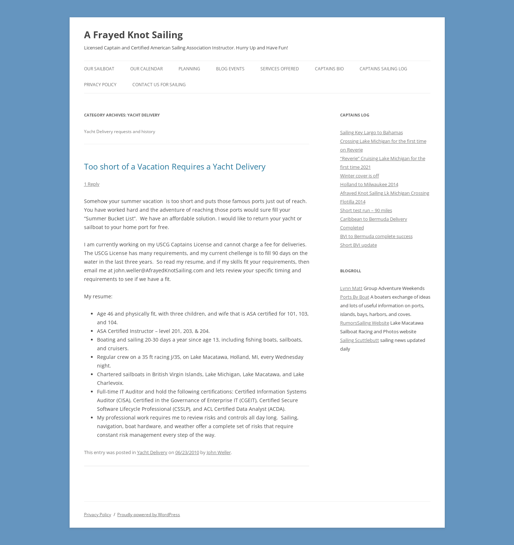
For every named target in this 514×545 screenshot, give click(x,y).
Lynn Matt (351, 288)
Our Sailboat (99, 69)
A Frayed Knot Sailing (133, 34)
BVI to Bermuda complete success (376, 236)
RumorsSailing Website (364, 323)
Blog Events (230, 69)
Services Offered (279, 69)
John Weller (219, 452)
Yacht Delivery (152, 452)
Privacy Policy (100, 85)
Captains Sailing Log (383, 69)
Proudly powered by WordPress (148, 514)
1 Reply (92, 184)
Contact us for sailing (159, 85)
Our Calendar (146, 69)
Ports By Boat (354, 297)
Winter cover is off (359, 175)
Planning (189, 69)
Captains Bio (329, 69)
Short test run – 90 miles (366, 210)
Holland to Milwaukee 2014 (369, 184)
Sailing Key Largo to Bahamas (371, 132)
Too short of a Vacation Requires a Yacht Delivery (174, 166)
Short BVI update (358, 245)
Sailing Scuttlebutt (359, 340)
